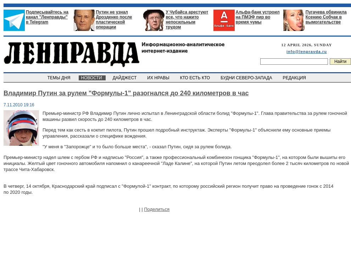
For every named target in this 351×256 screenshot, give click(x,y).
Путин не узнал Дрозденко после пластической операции (114, 20)
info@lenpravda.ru (306, 51)
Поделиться (156, 209)
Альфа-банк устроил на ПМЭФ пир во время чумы (258, 17)
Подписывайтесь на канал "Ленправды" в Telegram (47, 17)
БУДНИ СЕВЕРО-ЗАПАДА (246, 77)
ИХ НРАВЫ (159, 77)
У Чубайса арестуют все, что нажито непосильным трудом (187, 20)
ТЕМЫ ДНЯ (59, 77)
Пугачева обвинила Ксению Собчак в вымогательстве (326, 17)
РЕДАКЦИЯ (295, 77)
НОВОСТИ (92, 77)
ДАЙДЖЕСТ (125, 77)
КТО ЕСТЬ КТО (195, 77)
